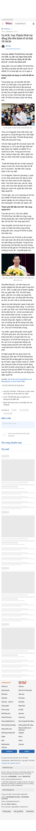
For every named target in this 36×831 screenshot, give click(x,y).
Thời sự (21, 686)
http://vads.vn (12, 804)
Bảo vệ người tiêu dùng (26, 721)
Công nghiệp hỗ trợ (7, 721)
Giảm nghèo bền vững (26, 725)
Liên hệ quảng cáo (8, 790)
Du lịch (21, 709)
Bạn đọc (21, 713)
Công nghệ (5, 706)
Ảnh (2, 740)
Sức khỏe (21, 702)
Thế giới (4, 698)
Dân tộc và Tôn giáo (25, 690)
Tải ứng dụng (7, 811)
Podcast (21, 744)
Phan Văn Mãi (8, 413)
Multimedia (5, 744)
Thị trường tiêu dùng (8, 725)
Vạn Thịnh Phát (24, 410)
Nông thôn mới (6, 729)
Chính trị (7, 29)
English (21, 733)
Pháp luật (22, 706)
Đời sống (22, 698)
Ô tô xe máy (5, 709)
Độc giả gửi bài (18, 811)
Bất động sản (5, 713)
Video (20, 740)
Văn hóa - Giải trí (7, 702)
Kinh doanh (5, 690)
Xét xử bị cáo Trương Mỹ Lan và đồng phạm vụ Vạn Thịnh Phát (16, 380)
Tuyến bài (9, 751)
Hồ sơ (20, 736)
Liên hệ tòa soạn (7, 767)
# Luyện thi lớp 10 (20, 23)
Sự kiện (26, 751)
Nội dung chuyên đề (8, 733)
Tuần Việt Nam (6, 717)
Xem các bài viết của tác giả (13, 48)
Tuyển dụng (30, 811)
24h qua (4, 747)
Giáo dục (21, 694)
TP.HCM (14, 410)
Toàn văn (22, 717)
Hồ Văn (8, 46)
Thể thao (4, 694)
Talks (3, 736)
